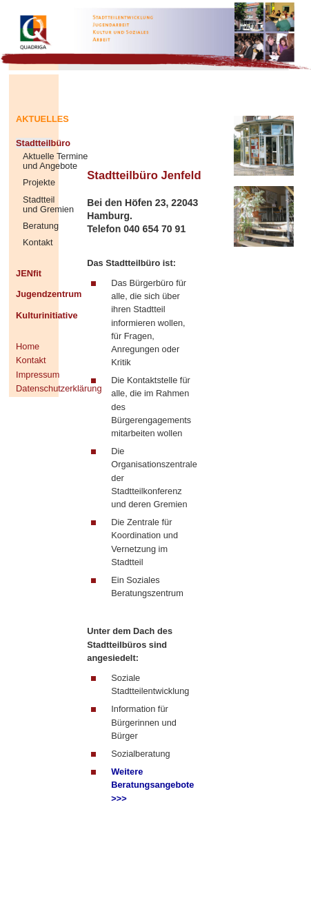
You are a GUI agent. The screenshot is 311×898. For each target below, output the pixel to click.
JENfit (28, 273)
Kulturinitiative (34, 315)
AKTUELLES (34, 119)
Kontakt (37, 242)
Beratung (41, 226)
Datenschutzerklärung (34, 388)
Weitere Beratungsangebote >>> (152, 784)
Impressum (34, 374)
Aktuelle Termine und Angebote (55, 161)
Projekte (39, 182)
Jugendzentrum (34, 294)
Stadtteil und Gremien (48, 204)
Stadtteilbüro (34, 143)
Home (27, 346)
